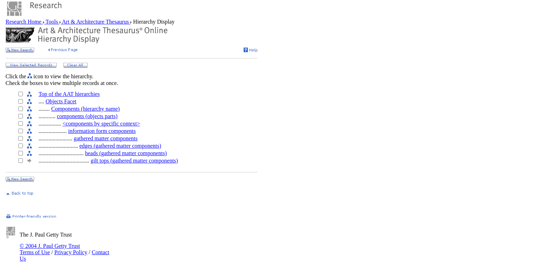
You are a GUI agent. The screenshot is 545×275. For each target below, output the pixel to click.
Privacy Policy (70, 252)
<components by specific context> (101, 124)
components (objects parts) (87, 116)
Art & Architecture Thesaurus (95, 22)
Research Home (24, 22)
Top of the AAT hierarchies (69, 94)
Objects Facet (60, 101)
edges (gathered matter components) (120, 146)
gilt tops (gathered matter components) (134, 161)
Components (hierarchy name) (85, 109)
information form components (102, 131)
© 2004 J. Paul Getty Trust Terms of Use (50, 249)
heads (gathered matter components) (126, 153)
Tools (51, 22)
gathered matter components (105, 138)
